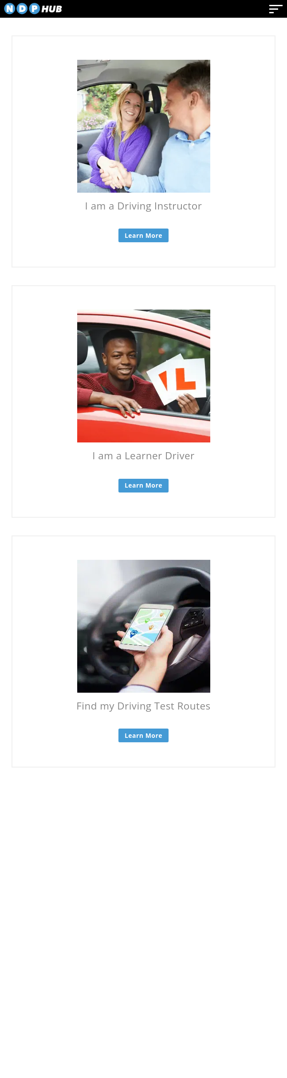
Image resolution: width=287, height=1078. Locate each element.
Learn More (143, 235)
